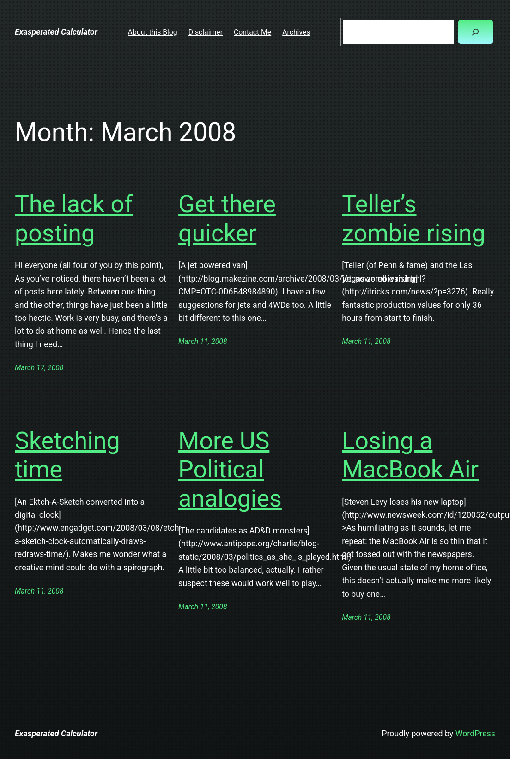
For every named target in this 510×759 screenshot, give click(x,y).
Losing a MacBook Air (410, 455)
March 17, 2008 (39, 367)
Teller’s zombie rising (414, 218)
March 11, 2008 (202, 341)
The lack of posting (74, 218)
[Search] (475, 32)
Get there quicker (227, 218)
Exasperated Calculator (56, 32)
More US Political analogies (230, 470)
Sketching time (67, 455)
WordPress (475, 733)
